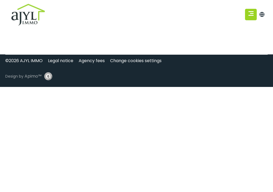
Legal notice (60, 61)
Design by (23, 76)
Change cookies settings (136, 61)
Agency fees (92, 61)
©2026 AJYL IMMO (24, 61)
